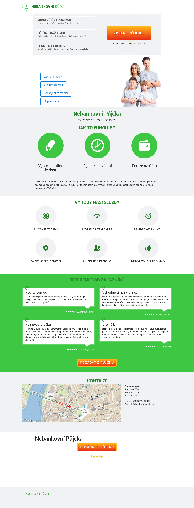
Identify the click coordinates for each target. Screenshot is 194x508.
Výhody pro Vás (53, 84)
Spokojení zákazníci (56, 93)
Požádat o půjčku (97, 362)
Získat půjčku (129, 33)
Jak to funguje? (53, 76)
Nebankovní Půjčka (37, 493)
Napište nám (51, 101)
